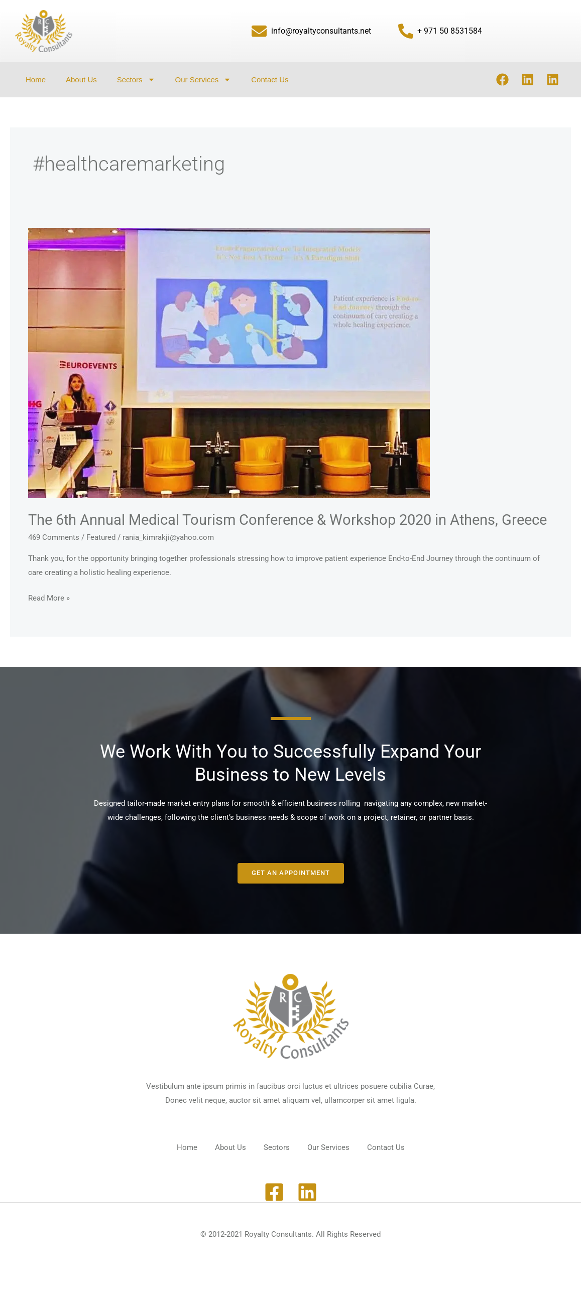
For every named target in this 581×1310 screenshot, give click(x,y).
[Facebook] (274, 1209)
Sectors (136, 79)
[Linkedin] (307, 1209)
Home (36, 79)
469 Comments (53, 556)
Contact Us (269, 79)
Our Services (203, 79)
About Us (81, 79)
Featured (100, 556)
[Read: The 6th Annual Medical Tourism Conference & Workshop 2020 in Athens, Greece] (229, 362)
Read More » (49, 616)
